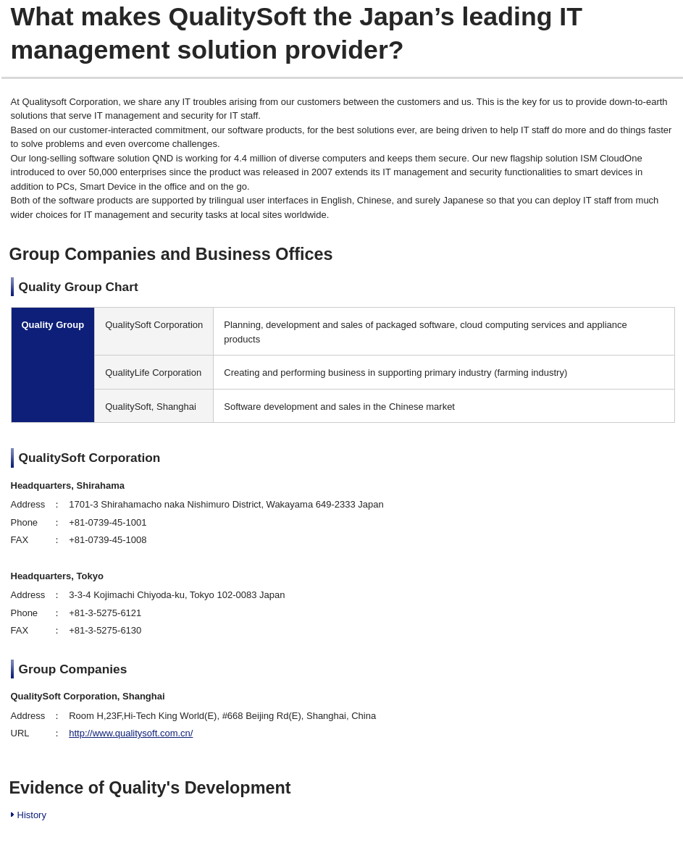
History (31, 814)
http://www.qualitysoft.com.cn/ (131, 733)
